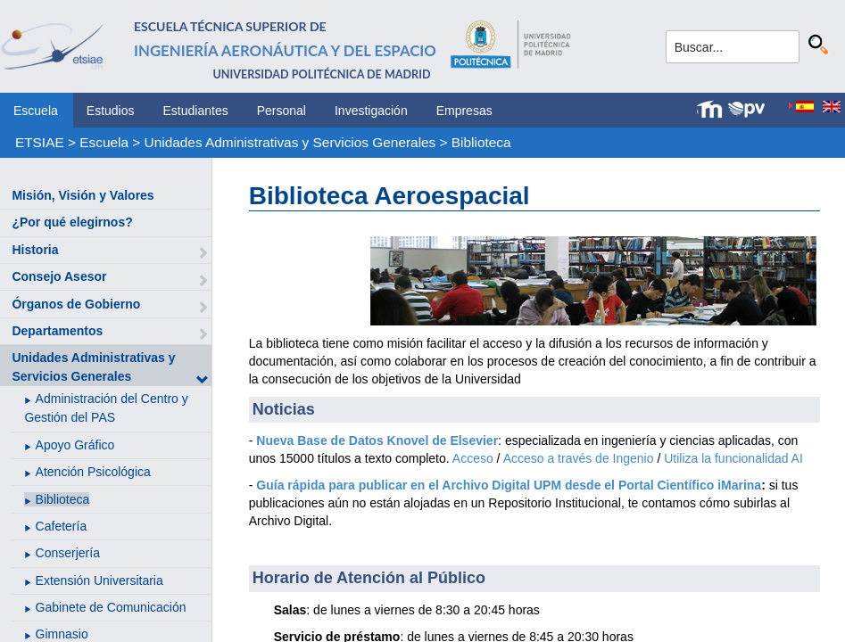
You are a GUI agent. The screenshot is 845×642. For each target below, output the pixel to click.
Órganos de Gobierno (76, 304)
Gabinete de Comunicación (111, 607)
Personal (281, 110)
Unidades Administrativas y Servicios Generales (290, 142)
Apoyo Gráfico (75, 445)
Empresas (464, 110)
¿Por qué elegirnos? (72, 222)
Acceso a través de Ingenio (578, 458)
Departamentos (57, 331)
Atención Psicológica (93, 472)
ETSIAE (39, 142)
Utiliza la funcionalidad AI (733, 458)
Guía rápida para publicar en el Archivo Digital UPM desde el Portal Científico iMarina (508, 485)
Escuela (35, 110)
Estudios (111, 110)
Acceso (472, 458)
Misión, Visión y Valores (82, 195)
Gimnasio (62, 634)
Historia (35, 250)
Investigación (371, 110)
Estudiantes (195, 110)
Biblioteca (481, 142)
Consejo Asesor (59, 276)
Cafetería (61, 526)
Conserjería (68, 553)
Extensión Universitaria (99, 580)
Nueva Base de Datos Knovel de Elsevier (377, 440)
